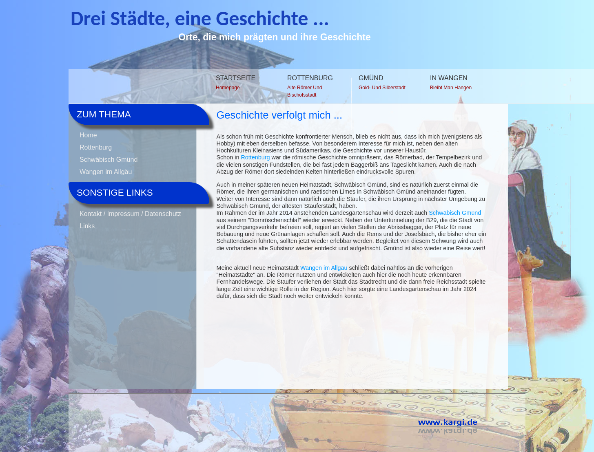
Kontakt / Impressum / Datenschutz (130, 213)
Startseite (241, 84)
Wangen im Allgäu (106, 171)
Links (87, 226)
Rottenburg (312, 88)
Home (88, 135)
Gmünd (383, 84)
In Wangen (455, 84)
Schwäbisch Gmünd (108, 159)
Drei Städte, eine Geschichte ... (200, 18)
